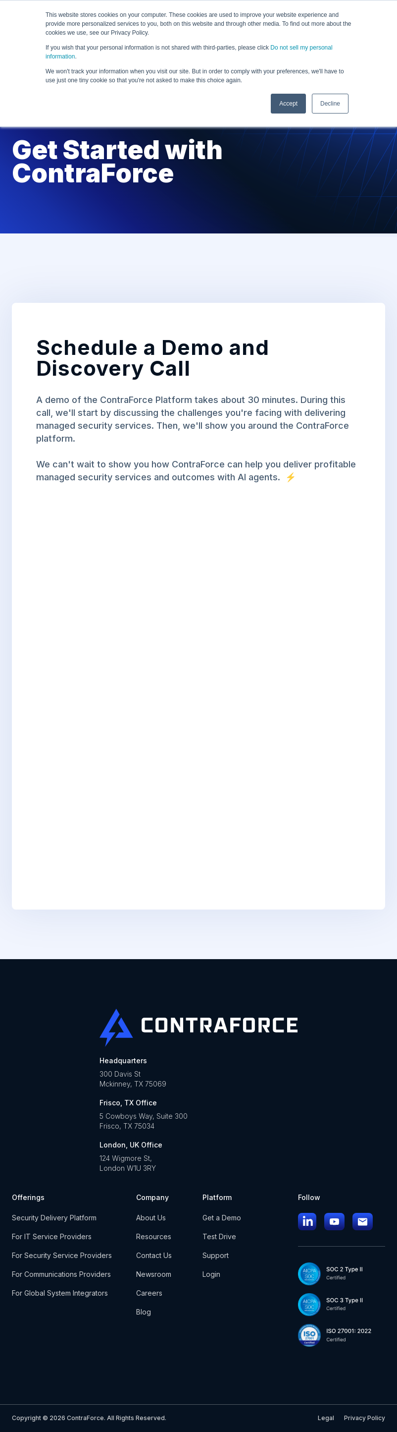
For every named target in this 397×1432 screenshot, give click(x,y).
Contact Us (154, 1255)
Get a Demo (221, 1217)
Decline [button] (330, 103)
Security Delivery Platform (54, 1217)
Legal (326, 1418)
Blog (143, 1312)
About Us (151, 1217)
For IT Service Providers (52, 1236)
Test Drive (219, 1236)
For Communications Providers (61, 1274)
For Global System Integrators (60, 1293)
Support (215, 1255)
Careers (149, 1293)
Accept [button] (288, 103)
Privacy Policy (364, 1418)
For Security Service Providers (62, 1255)
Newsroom (153, 1274)
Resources (153, 1236)
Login (211, 1274)
